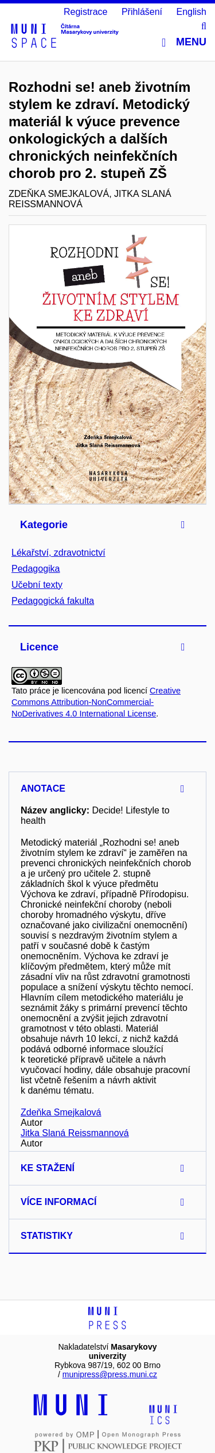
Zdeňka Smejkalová (61, 1112)
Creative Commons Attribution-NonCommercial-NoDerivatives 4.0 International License (96, 702)
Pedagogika (35, 569)
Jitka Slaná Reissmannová (75, 1133)
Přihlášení (142, 12)
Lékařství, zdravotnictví (58, 552)
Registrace (85, 12)
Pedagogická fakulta (52, 601)
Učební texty (36, 585)
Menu (184, 42)
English (191, 12)
